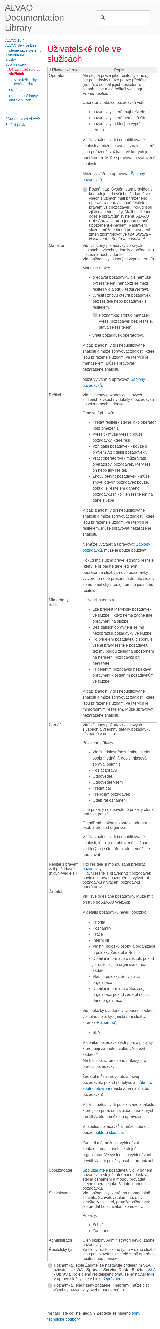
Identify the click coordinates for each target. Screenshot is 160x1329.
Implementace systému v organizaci (24, 52)
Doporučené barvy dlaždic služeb (23, 98)
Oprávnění (113, 1279)
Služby (11, 59)
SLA (152, 1270)
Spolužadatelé (95, 1170)
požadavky (92, 869)
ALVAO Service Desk (22, 45)
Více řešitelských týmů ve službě (27, 82)
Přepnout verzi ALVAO (23, 119)
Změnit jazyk (15, 125)
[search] (122, 18)
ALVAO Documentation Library (34, 17)
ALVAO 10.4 (15, 40)
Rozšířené (106, 1022)
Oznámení (17, 90)
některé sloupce (109, 1132)
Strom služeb (16, 64)
